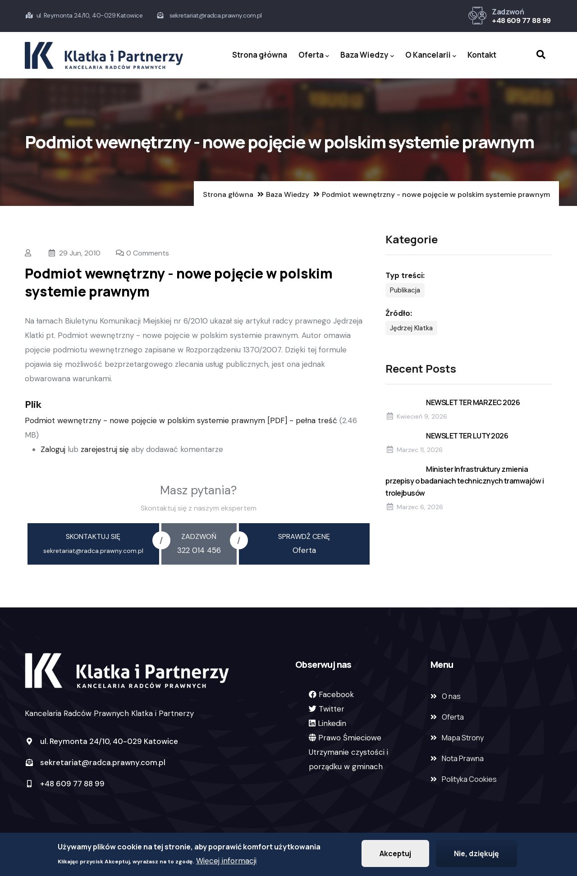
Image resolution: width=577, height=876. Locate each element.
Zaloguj (53, 449)
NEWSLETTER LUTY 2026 (467, 436)
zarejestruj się (105, 449)
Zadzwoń (508, 12)
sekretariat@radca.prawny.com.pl (95, 762)
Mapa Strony (463, 738)
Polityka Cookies (469, 779)
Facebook (336, 694)
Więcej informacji (226, 862)
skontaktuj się (93, 536)
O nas (451, 696)
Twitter (331, 709)
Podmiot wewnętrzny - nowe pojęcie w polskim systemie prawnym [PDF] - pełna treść (182, 420)
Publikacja (405, 290)
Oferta (313, 55)
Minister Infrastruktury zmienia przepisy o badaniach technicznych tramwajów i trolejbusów (464, 480)
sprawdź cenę (304, 536)
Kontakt (481, 55)
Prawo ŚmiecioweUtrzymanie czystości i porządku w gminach (348, 752)
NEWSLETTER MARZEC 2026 (473, 402)
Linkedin (332, 723)
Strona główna (259, 55)
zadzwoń (198, 536)
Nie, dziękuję (476, 855)
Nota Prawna (463, 758)
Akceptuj (395, 855)
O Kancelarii (430, 55)
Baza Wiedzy (367, 55)
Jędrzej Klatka (411, 328)
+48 (499, 20)
